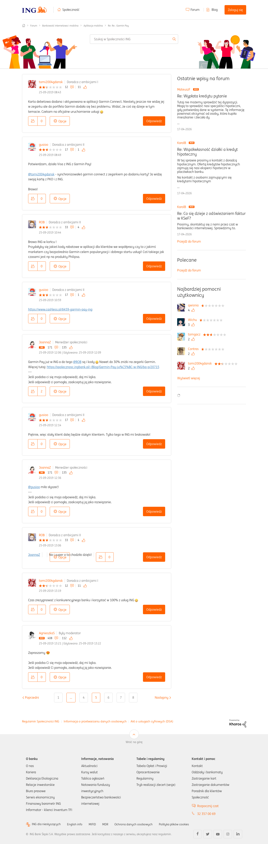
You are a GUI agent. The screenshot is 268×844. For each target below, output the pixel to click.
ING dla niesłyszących (47, 824)
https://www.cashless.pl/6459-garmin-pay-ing (60, 309)
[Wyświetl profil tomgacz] (195, 334)
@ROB (77, 362)
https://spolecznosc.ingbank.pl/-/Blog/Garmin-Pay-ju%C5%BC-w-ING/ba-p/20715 (103, 367)
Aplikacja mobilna (93, 25)
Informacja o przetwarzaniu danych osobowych (95, 721)
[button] (33, 121)
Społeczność (70, 10)
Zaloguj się (235, 10)
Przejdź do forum (189, 241)
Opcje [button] (62, 121)
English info (76, 824)
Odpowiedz (154, 121)
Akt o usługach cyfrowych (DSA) (152, 721)
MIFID (94, 824)
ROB (42, 222)
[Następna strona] (161, 697)
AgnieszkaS (47, 633)
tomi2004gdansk (51, 82)
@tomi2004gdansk (41, 174)
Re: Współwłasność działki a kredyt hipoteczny (207, 152)
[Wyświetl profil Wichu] (193, 320)
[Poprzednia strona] (32, 697)
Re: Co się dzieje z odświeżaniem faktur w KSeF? (211, 216)
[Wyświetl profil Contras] (194, 349)
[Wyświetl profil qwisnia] (194, 305)
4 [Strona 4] (84, 697)
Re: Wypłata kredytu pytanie (202, 96)
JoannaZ (45, 342)
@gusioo (34, 487)
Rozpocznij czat (208, 806)
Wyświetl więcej (188, 378)
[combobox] (134, 39)
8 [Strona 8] (133, 697)
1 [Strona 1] (58, 697)
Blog (215, 10)
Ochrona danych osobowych (137, 824)
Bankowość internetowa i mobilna (60, 25)
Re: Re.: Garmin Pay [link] (118, 25)
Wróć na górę (134, 742)
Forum (195, 10)
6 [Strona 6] (108, 697)
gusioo (43, 145)
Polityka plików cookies (179, 824)
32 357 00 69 (206, 814)
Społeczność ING (23, 25)
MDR (108, 824)
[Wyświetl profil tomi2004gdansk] (201, 363)
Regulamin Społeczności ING (40, 721)
